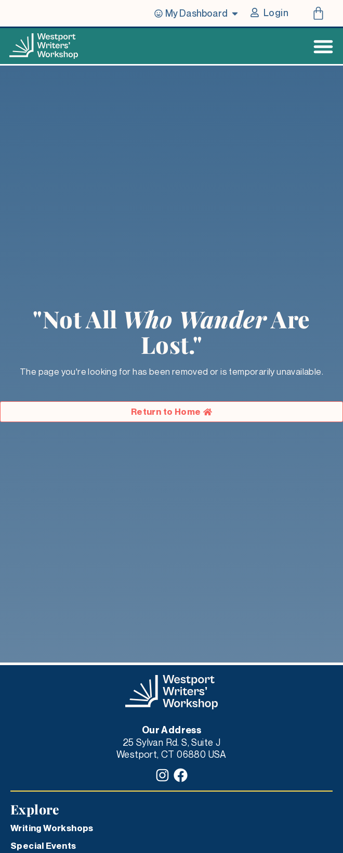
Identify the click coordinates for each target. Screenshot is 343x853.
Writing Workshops (52, 828)
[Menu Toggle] (323, 46)
